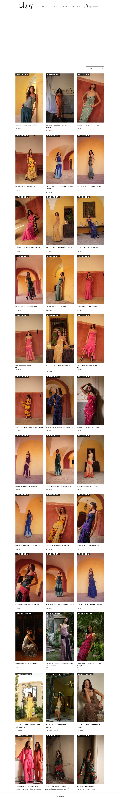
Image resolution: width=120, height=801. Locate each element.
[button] (86, 6)
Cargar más (60, 796)
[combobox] (95, 68)
